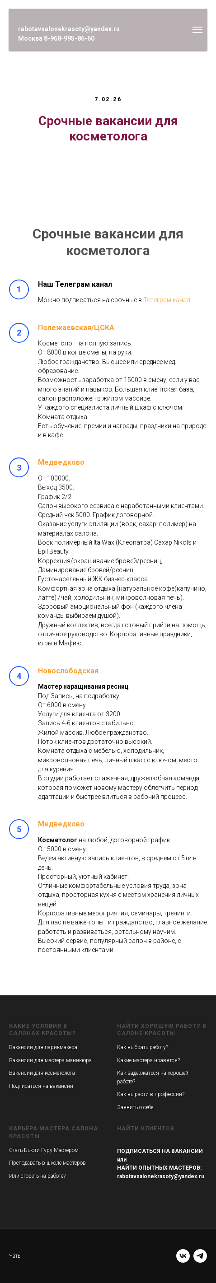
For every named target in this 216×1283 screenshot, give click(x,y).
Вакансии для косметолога (42, 1073)
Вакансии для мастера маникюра (50, 1060)
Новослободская (68, 671)
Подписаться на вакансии (41, 1086)
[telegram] (200, 1256)
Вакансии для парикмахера (43, 1047)
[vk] (183, 1256)
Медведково (61, 462)
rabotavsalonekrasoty (145, 1176)
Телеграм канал (166, 299)
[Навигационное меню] (197, 30)
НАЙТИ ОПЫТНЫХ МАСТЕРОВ (158, 1168)
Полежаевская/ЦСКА (76, 327)
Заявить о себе (135, 1107)
